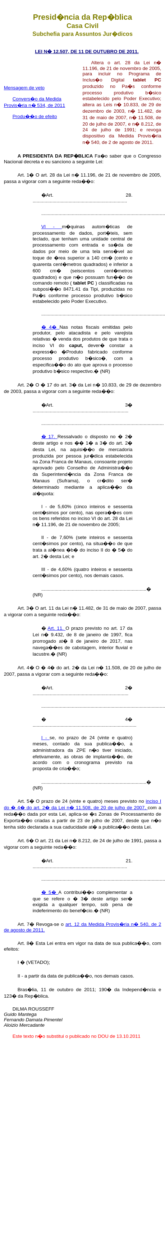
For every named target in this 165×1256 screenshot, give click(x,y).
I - (45, 737)
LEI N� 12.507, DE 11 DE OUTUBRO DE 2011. (87, 51)
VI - (51, 226)
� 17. (49, 436)
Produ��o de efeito (35, 116)
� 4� (50, 327)
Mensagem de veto (24, 87)
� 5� (50, 892)
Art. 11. (56, 628)
